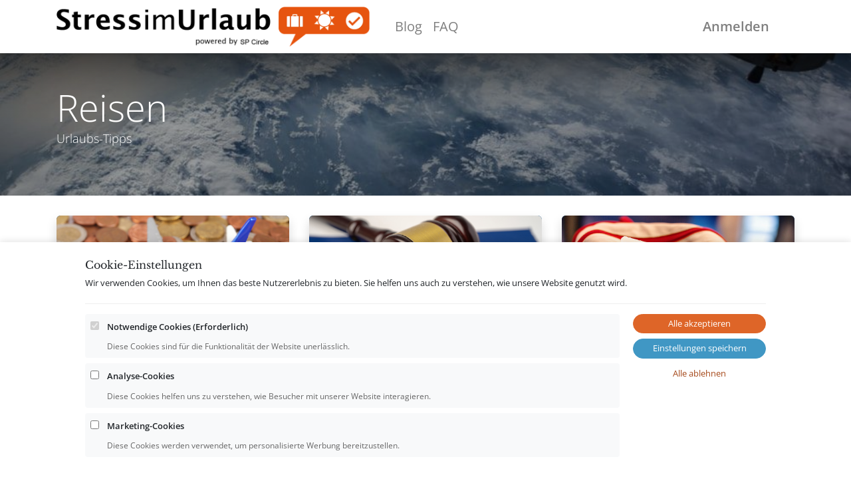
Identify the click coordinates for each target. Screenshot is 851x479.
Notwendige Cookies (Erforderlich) (177, 327)
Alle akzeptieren (699, 323)
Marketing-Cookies (145, 426)
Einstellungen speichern (700, 348)
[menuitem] (408, 26)
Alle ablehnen (699, 373)
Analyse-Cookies (140, 376)
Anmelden (736, 26)
